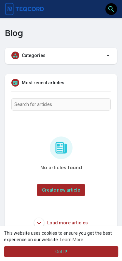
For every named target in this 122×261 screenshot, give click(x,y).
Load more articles (61, 223)
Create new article (61, 190)
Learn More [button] (71, 239)
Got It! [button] (61, 251)
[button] (111, 9)
